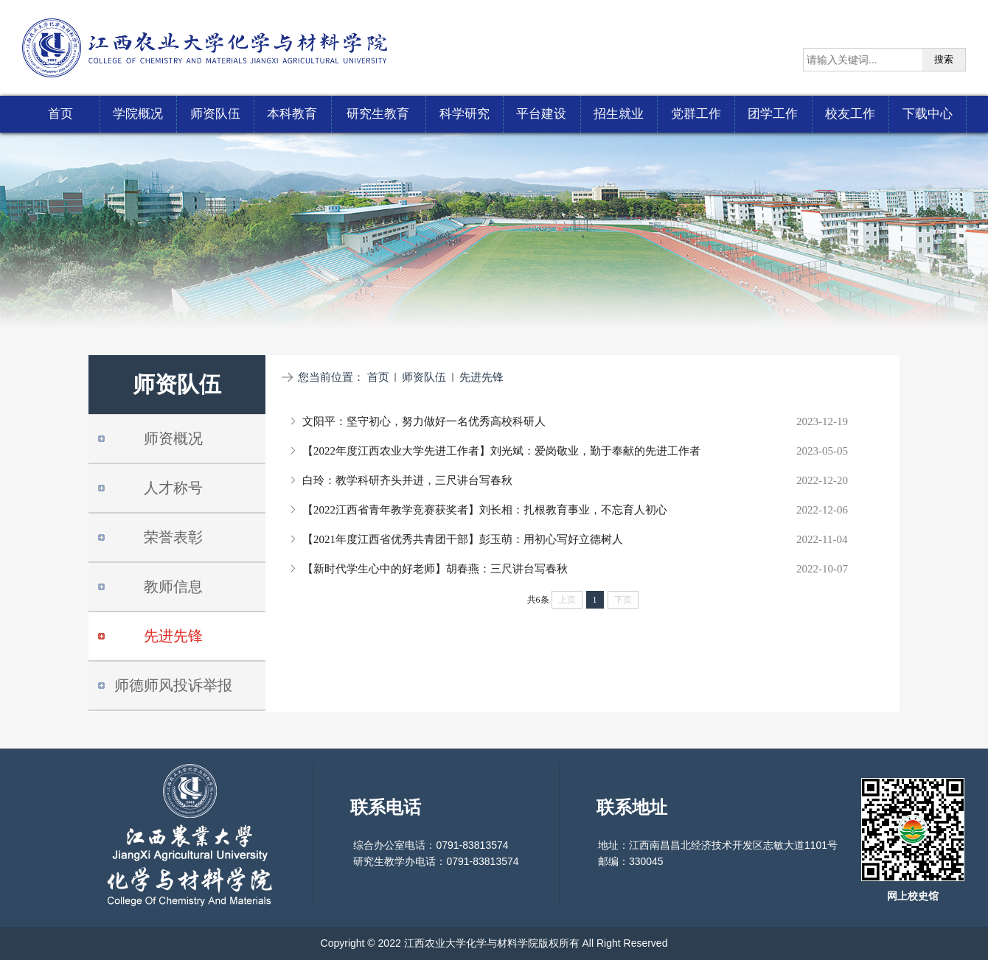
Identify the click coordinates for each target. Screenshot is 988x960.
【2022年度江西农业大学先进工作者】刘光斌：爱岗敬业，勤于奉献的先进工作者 (501, 451)
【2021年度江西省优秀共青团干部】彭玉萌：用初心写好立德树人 (462, 539)
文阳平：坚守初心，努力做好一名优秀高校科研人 (424, 421)
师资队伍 (424, 377)
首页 (378, 377)
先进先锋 (481, 377)
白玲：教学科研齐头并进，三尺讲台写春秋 (407, 480)
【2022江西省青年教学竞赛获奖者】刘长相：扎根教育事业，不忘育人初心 (484, 510)
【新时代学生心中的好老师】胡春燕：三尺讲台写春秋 (435, 569)
